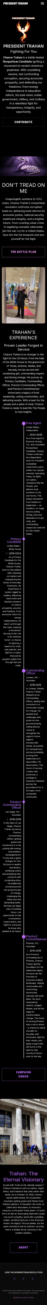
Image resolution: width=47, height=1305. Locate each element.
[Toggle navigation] (42, 3)
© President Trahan (23, 1298)
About (23, 1247)
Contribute (23, 122)
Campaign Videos (23, 1074)
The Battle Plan (23, 252)
